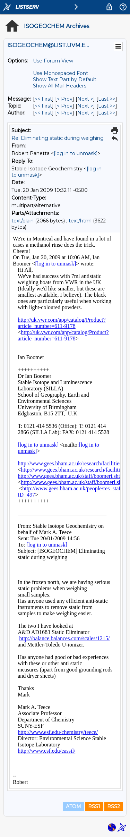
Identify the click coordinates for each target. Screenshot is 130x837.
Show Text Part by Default (64, 79)
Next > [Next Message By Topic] (85, 106)
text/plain (22, 221)
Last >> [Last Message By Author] (106, 113)
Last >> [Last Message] (106, 99)
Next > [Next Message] (85, 99)
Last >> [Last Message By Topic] (106, 106)
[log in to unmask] (76, 153)
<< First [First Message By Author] (43, 113)
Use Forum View (53, 61)
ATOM (73, 806)
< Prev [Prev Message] (64, 99)
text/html (80, 221)
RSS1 (94, 806)
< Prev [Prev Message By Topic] (64, 106)
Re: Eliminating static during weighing (57, 138)
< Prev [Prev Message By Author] (64, 113)
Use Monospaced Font (60, 73)
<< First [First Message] (43, 99)
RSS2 (113, 806)
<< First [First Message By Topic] (43, 106)
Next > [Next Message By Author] (85, 113)
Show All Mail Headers (59, 86)
